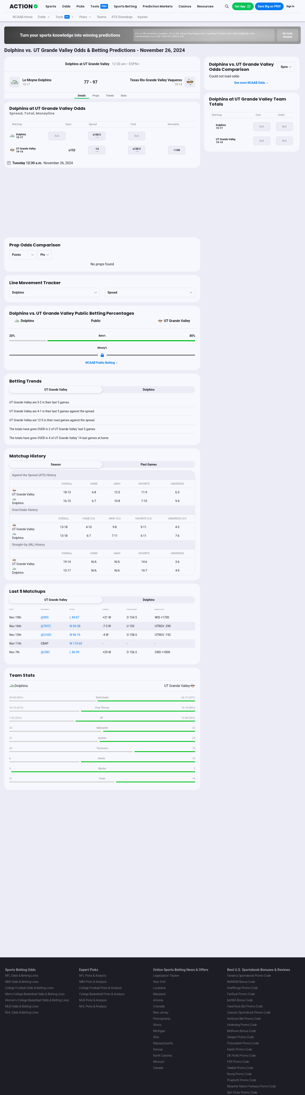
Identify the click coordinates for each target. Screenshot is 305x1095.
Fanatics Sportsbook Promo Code (249, 975)
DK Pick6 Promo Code (241, 1055)
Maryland (159, 994)
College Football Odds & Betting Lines (29, 988)
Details (82, 95)
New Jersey (160, 1012)
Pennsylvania (161, 1018)
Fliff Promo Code (238, 1061)
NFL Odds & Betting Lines (21, 975)
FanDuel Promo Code (241, 994)
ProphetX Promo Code (241, 1080)
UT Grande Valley (177, 321)
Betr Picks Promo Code (242, 1092)
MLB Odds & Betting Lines (22, 1006)
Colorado (159, 1006)
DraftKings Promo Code (242, 988)
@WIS (45, 617)
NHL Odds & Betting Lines (22, 1012)
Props (96, 95)
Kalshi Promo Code (239, 1049)
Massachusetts (163, 1043)
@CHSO (46, 634)
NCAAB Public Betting (102, 363)
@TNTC (46, 626)
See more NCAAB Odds (251, 83)
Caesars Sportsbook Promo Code (249, 1012)
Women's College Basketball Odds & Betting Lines (37, 1000)
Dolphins (27, 321)
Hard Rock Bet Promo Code (245, 1006)
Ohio (156, 1037)
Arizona (158, 1000)
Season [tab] (56, 464)
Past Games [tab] (149, 464)
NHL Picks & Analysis (93, 1006)
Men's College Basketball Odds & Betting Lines (35, 994)
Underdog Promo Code (242, 1024)
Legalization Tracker (166, 975)
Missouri (158, 1061)
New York (159, 981)
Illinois (157, 1024)
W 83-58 (74, 626)
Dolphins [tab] (148, 389)
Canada (158, 1068)
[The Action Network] (23, 6)
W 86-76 (74, 634)
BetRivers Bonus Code (241, 1031)
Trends (110, 95)
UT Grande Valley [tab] (55, 389)
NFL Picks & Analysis (92, 975)
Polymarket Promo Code (243, 1043)
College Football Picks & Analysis (100, 988)
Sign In (290, 6)
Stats (124, 95)
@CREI (45, 652)
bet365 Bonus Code (240, 1000)
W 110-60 (75, 643)
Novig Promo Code (239, 1074)
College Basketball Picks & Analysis (102, 994)
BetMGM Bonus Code (241, 981)
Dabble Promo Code (240, 1068)
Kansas (158, 1049)
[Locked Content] (102, 355)
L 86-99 (74, 652)
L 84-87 (74, 617)
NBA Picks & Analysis (93, 981)
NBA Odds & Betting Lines (22, 981)
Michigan (159, 1031)
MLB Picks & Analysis (93, 1000)
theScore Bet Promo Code (244, 1018)
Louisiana (159, 988)
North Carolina (162, 1055)
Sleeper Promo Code (240, 1037)
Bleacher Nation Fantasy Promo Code (251, 1086)
